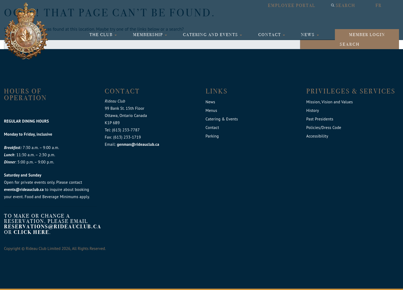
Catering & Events (222, 119)
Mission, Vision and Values (329, 101)
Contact (270, 34)
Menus (211, 110)
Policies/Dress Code (323, 127)
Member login (367, 34)
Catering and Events (211, 34)
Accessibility (317, 136)
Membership (148, 34)
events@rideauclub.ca (24, 189)
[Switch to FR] (384, 5)
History (312, 110)
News (308, 34)
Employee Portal (291, 5)
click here (31, 232)
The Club (101, 34)
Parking (212, 136)
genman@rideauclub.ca (138, 144)
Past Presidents (319, 119)
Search (345, 5)
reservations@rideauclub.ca (52, 227)
